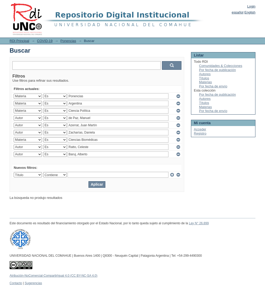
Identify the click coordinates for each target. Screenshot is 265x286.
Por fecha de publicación (217, 70)
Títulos (204, 78)
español (238, 12)
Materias (205, 82)
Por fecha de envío (213, 86)
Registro (200, 133)
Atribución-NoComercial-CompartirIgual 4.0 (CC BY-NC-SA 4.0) (53, 275)
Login (251, 6)
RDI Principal (19, 41)
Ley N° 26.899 (199, 223)
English (249, 12)
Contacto (16, 283)
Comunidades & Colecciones (220, 66)
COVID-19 (45, 41)
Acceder (200, 129)
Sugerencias (33, 283)
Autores (205, 74)
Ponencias (68, 41)
